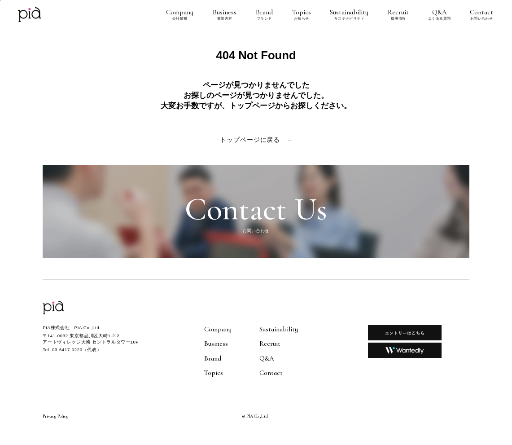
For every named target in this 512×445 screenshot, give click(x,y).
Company (179, 14)
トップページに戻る (256, 140)
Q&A (439, 14)
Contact (481, 14)
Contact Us (256, 211)
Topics (301, 14)
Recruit (398, 14)
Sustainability (349, 14)
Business (224, 14)
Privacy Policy (56, 416)
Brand (264, 14)
